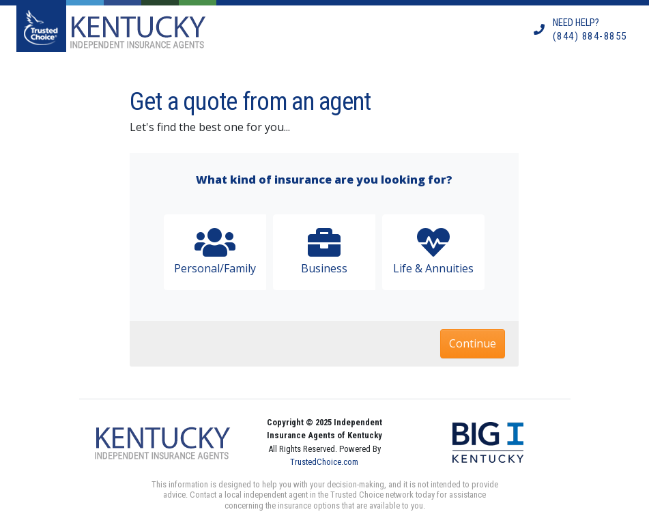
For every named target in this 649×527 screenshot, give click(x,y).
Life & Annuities (433, 251)
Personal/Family (215, 251)
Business (324, 251)
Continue (472, 343)
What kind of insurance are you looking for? (324, 179)
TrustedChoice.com (324, 462)
